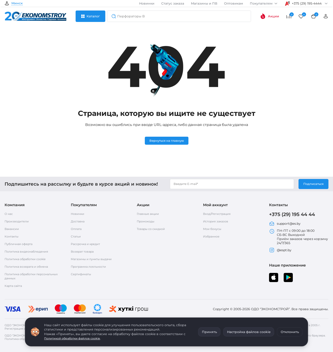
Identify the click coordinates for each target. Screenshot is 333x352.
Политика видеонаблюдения (29, 252)
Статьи (76, 237)
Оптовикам (233, 3)
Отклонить (290, 332)
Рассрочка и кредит (88, 245)
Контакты (12, 237)
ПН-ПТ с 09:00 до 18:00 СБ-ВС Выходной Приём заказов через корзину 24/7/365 (298, 238)
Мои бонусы (213, 229)
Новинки (146, 3)
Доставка (78, 222)
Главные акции (149, 214)
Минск (17, 3)
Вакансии (13, 229)
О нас (9, 214)
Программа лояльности (91, 267)
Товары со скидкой (153, 229)
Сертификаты (82, 275)
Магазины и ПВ (204, 3)
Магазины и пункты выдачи (94, 260)
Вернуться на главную (166, 141)
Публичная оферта (20, 245)
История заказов (217, 222)
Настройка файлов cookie (249, 332)
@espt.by (280, 251)
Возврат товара (84, 252)
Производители (18, 222)
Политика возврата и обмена (29, 267)
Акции (269, 16)
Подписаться (312, 184)
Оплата (77, 229)
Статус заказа (172, 3)
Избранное (212, 237)
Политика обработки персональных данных (23, 277)
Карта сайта (15, 286)
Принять (209, 332)
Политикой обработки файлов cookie (76, 338)
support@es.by (285, 225)
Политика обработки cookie (28, 260)
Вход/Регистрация (218, 214)
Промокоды (147, 222)
